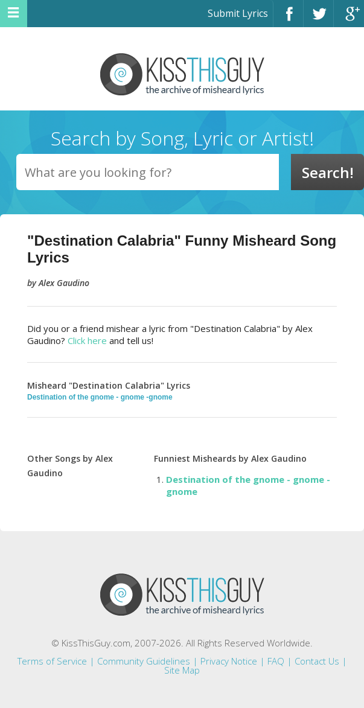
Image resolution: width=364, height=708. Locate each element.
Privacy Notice (228, 661)
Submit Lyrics (238, 13)
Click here (87, 340)
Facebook (288, 19)
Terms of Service (52, 661)
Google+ (349, 19)
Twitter (318, 19)
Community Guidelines (143, 661)
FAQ (275, 661)
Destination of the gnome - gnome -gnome (100, 397)
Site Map (182, 670)
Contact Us (317, 661)
